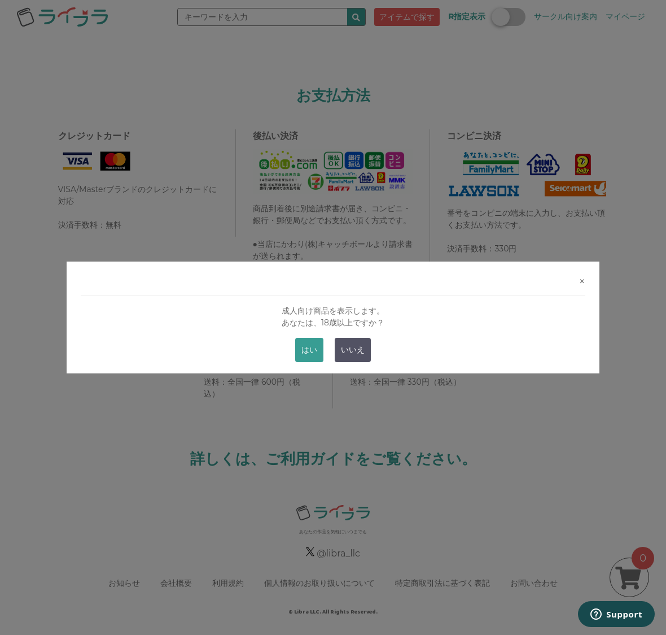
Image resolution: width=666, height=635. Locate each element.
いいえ (353, 350)
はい (309, 350)
